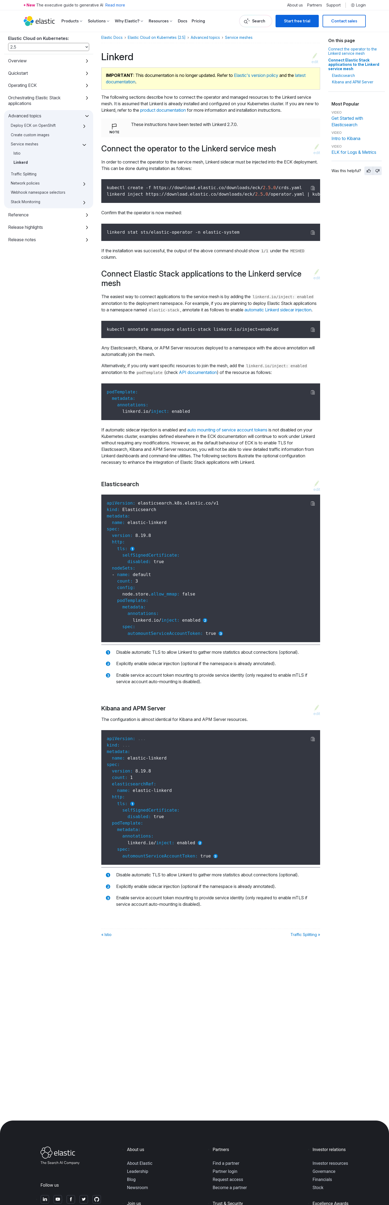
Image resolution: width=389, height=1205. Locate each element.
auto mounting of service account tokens (227, 430)
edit (314, 61)
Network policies (25, 183)
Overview (17, 60)
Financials (322, 1179)
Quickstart (18, 73)
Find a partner (226, 1163)
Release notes (22, 239)
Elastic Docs (112, 37)
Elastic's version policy (256, 75)
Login (358, 5)
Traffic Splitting (23, 174)
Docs (182, 20)
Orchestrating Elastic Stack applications (34, 100)
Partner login (225, 1171)
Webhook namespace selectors (38, 192)
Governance (324, 1171)
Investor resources (330, 1163)
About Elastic (139, 1163)
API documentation (198, 372)
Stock (318, 1187)
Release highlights (25, 227)
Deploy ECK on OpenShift (33, 125)
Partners (314, 5)
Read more (115, 5)
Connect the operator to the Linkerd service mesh (352, 51)
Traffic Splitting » (305, 934)
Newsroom (137, 1187)
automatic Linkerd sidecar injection (277, 309)
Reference (18, 214)
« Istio (106, 934)
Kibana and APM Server (352, 82)
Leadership (137, 1171)
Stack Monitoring (25, 202)
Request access (228, 1179)
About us (295, 5)
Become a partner (230, 1187)
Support (333, 5)
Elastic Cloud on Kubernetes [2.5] (157, 37)
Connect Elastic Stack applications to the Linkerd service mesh (353, 64)
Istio (17, 153)
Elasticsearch (343, 75)
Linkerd (21, 162)
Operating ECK (22, 85)
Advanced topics (24, 115)
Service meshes (24, 144)
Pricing (198, 20)
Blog (131, 1179)
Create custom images (30, 135)
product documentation (163, 110)
